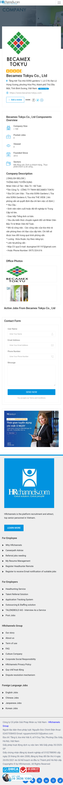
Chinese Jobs (12, 698)
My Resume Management (18, 561)
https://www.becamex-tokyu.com (26, 93)
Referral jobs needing (16, 555)
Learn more (14, 528)
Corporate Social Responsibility (21, 659)
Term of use (11, 643)
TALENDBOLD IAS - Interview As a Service (26, 610)
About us (10, 638)
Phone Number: (14, 351)
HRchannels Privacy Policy (18, 664)
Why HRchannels (14, 545)
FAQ (8, 648)
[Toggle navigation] (59, 2)
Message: (12, 363)
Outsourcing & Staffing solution (21, 605)
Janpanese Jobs (13, 703)
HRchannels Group (12, 625)
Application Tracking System (19, 599)
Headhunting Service (16, 589)
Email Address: (14, 340)
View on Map (43, 88)
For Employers (10, 581)
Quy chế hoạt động (15, 669)
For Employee (9, 538)
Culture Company (14, 654)
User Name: (13, 329)
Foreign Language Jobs (15, 685)
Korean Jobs (12, 708)
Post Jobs (10, 615)
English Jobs (12, 692)
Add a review (15, 100)
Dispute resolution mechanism (20, 675)
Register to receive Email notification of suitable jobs (31, 571)
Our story (10, 632)
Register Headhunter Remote (19, 566)
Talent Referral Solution (17, 594)
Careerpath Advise (14, 550)
